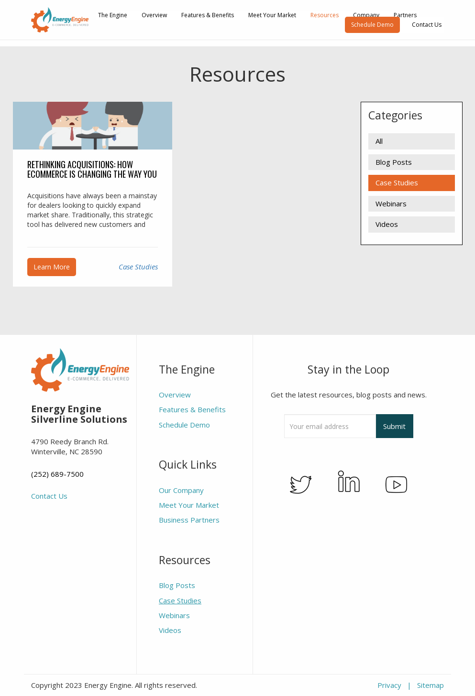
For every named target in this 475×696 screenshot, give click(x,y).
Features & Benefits (207, 15)
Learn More (51, 266)
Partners (405, 15)
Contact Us (427, 25)
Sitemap (430, 685)
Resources (324, 15)
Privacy (389, 685)
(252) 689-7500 (57, 474)
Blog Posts (394, 162)
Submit (394, 426)
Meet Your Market (272, 15)
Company (366, 15)
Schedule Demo (372, 25)
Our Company (181, 490)
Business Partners (189, 520)
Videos (387, 224)
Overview (154, 15)
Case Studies (138, 266)
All (379, 141)
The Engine (112, 15)
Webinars (391, 203)
